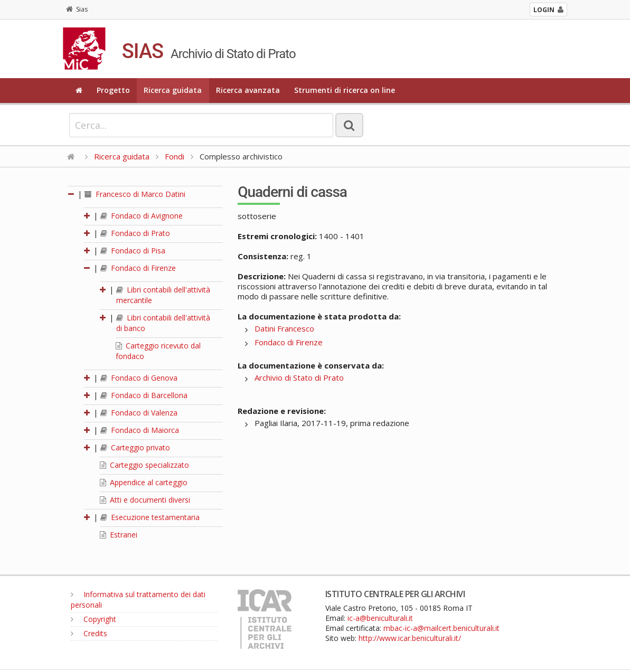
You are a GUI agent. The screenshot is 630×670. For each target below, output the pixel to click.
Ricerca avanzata (248, 90)
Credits (89, 633)
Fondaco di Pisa (132, 251)
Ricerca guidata (173, 90)
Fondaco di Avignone (141, 216)
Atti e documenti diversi (145, 500)
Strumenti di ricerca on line (344, 90)
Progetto (113, 90)
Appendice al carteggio (143, 482)
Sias (77, 9)
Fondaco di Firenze (138, 268)
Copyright (93, 619)
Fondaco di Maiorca (139, 430)
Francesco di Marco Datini (134, 194)
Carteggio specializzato (144, 465)
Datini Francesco (284, 328)
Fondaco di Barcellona (143, 395)
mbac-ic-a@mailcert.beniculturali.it (441, 628)
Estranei (118, 535)
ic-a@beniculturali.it (380, 618)
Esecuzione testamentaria (150, 517)
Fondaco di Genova (138, 378)
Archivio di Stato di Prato (299, 377)
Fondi (174, 156)
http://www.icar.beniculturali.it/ (410, 638)
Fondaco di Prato (135, 233)
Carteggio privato (135, 447)
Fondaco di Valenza (138, 413)
